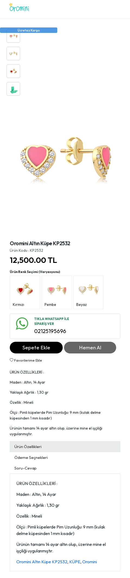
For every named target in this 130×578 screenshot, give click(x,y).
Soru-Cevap (25, 468)
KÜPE (74, 561)
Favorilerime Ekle (26, 360)
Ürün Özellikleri (28, 446)
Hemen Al (90, 347)
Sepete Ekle (36, 347)
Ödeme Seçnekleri (31, 457)
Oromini (89, 561)
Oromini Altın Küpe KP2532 (41, 561)
